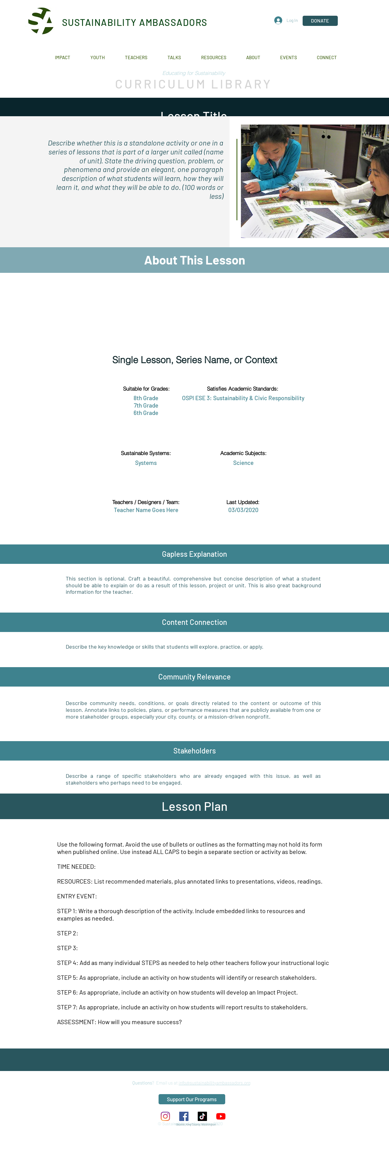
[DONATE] (320, 21)
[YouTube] (221, 1116)
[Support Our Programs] (192, 1099)
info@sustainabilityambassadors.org (214, 1082)
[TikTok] (202, 1116)
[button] (68, 57)
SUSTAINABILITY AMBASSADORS (135, 22)
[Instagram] (165, 1116)
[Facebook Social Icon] (183, 1116)
